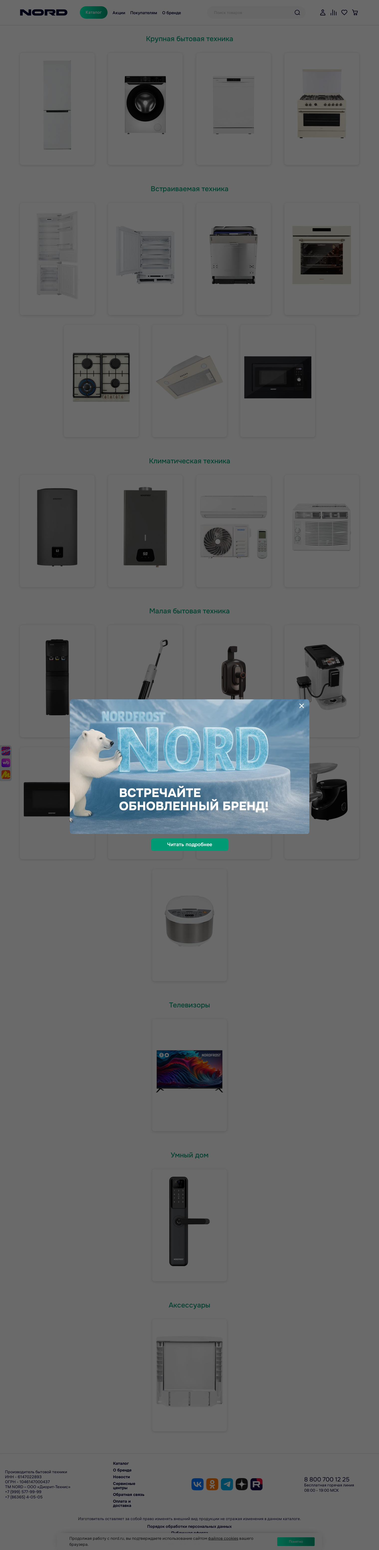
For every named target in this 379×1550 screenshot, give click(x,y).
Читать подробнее (189, 844)
